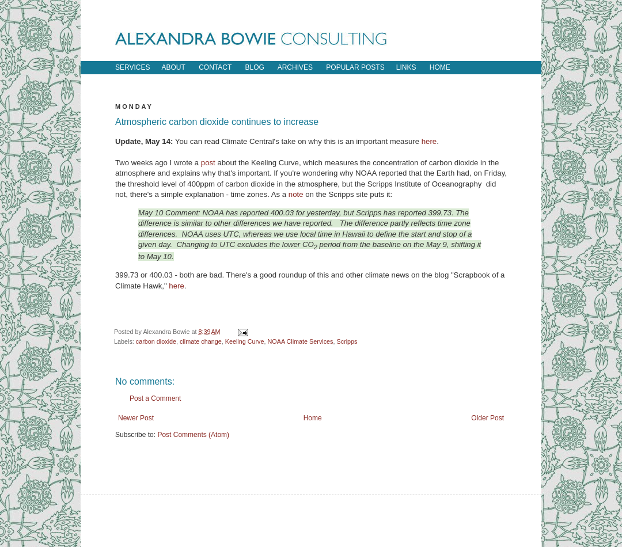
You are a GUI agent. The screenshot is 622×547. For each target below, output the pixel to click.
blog (254, 67)
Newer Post (136, 418)
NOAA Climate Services (300, 341)
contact (215, 67)
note (296, 194)
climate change (201, 341)
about (173, 67)
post (208, 162)
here (429, 141)
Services (132, 67)
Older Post (487, 418)
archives (295, 67)
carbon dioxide (156, 341)
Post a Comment (155, 398)
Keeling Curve (244, 341)
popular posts (355, 67)
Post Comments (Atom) (193, 435)
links (406, 67)
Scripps (347, 341)
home (440, 67)
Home (313, 418)
